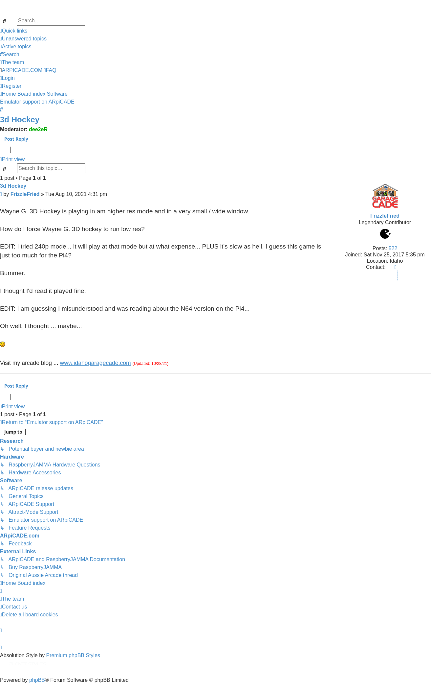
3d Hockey (19, 119)
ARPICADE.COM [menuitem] (22, 70)
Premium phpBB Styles (73, 655)
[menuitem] (23, 39)
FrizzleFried (384, 216)
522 (393, 248)
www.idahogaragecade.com (95, 363)
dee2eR (38, 129)
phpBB (37, 680)
